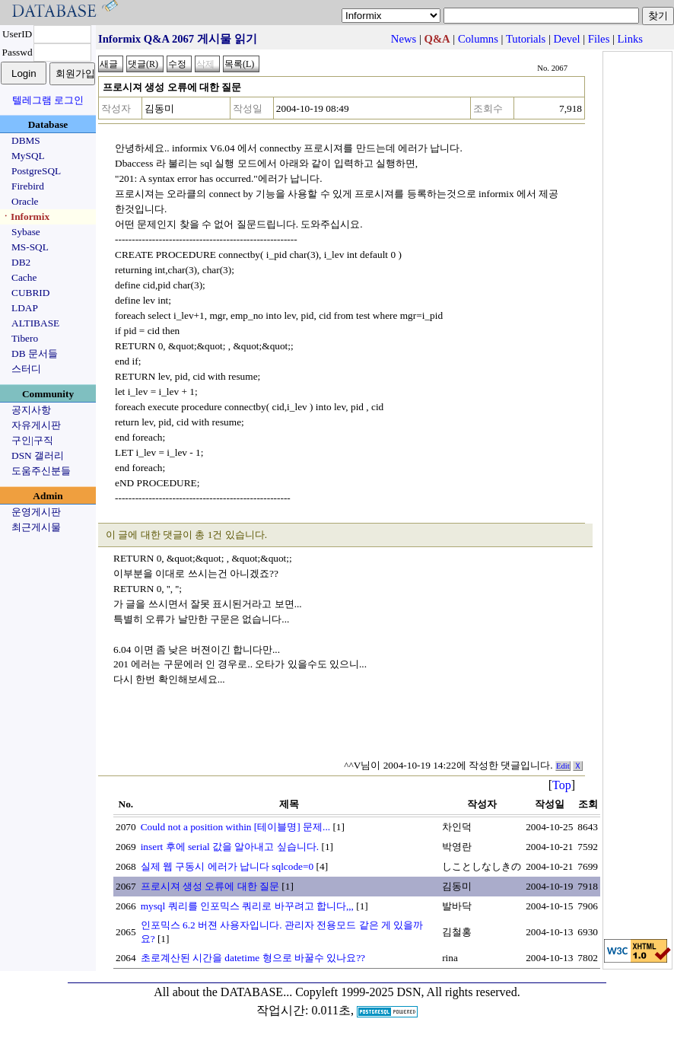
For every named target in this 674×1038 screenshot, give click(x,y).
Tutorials (525, 39)
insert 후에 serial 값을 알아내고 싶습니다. (230, 846)
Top (561, 784)
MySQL (28, 155)
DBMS (25, 140)
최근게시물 (36, 527)
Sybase (25, 231)
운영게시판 (36, 511)
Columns (478, 39)
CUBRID (30, 292)
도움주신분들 (41, 470)
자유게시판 (36, 425)
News (403, 39)
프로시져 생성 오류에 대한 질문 (210, 886)
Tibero (24, 338)
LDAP (24, 308)
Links (630, 39)
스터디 (26, 368)
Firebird (27, 186)
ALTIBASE (35, 323)
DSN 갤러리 (37, 455)
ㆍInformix (25, 216)
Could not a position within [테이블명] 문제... (235, 827)
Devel (567, 39)
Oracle (25, 201)
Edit (563, 766)
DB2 (20, 262)
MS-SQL (30, 247)
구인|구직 (32, 440)
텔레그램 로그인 (48, 100)
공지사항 (31, 410)
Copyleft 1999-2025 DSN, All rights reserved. (407, 991)
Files (599, 39)
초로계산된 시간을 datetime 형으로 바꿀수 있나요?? (253, 957)
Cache (24, 277)
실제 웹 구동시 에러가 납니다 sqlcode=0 (227, 866)
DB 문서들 (34, 353)
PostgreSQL (36, 171)
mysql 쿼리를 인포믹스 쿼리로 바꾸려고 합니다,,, (247, 906)
